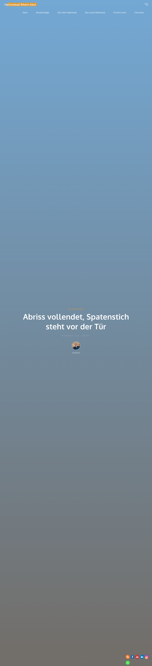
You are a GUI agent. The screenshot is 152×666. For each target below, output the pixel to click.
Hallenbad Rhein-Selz (21, 5)
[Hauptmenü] (145, 5)
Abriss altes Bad (75, 308)
